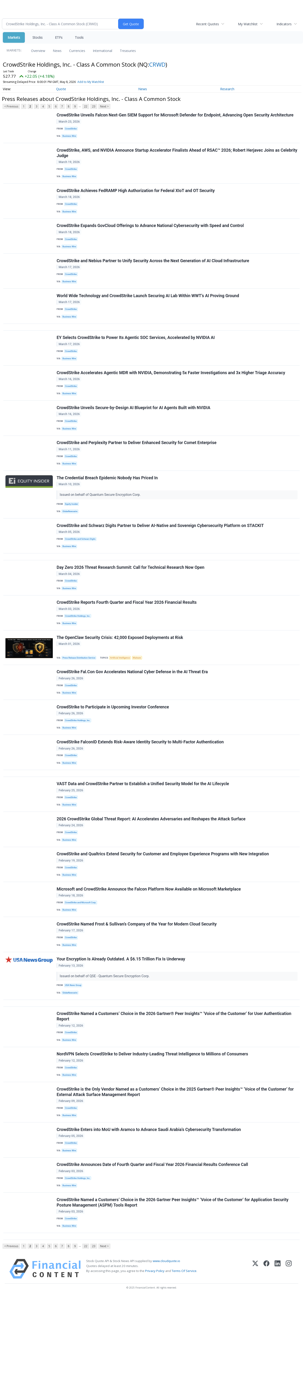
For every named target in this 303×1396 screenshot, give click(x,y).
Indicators (284, 24)
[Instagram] (289, 1368)
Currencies (77, 50)
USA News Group (74, 1060)
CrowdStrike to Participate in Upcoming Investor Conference (113, 758)
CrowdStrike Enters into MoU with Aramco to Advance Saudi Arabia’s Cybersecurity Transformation (149, 1218)
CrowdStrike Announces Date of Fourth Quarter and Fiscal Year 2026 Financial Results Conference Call (153, 1256)
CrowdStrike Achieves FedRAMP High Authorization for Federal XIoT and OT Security (136, 197)
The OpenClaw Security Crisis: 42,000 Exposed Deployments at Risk (120, 684)
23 (93, 106)
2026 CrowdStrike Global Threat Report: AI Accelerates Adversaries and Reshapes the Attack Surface (151, 881)
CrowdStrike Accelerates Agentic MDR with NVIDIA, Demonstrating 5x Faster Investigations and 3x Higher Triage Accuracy (171, 396)
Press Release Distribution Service (80, 704)
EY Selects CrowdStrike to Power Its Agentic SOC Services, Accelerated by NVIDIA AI (136, 358)
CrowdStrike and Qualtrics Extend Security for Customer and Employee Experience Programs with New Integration (163, 919)
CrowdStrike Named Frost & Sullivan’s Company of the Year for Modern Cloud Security (137, 995)
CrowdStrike (72, 129)
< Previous (11, 106)
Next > (104, 106)
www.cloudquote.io (166, 1360)
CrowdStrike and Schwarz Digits (82, 575)
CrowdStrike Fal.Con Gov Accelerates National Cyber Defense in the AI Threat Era (132, 720)
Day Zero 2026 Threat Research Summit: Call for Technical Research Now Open (131, 608)
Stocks (37, 37)
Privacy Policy (155, 1370)
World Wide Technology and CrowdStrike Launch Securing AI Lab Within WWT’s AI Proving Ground (148, 311)
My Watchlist (248, 24)
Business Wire (70, 137)
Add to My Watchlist (90, 82)
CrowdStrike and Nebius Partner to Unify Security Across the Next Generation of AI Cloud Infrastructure (153, 273)
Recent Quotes (207, 24)
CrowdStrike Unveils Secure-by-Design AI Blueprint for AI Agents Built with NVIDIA (134, 434)
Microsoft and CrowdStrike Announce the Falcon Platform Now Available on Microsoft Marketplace (149, 957)
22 (85, 106)
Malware (142, 704)
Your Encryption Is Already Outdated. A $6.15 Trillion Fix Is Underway (121, 1034)
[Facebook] (266, 1368)
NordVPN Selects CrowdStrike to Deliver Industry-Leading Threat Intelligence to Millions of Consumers (153, 1137)
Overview (38, 50)
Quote (61, 89)
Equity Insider (73, 537)
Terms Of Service (184, 1370)
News (57, 50)
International (102, 50)
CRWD (157, 64)
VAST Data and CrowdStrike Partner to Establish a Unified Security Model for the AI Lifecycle (143, 843)
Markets (14, 37)
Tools (79, 37)
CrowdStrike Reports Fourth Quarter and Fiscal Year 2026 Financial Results (127, 646)
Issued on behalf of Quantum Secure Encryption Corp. (101, 528)
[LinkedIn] (277, 1368)
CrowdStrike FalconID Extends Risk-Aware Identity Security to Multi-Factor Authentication (140, 796)
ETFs (58, 37)
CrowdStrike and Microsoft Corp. (82, 971)
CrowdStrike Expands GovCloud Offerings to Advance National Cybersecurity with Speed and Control (151, 235)
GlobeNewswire (71, 545)
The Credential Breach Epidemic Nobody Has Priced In (107, 510)
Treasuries (128, 50)
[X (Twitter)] (255, 1368)
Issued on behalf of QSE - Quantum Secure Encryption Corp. (105, 1051)
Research (227, 89)
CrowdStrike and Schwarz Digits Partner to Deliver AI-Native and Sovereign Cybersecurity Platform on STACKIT (160, 561)
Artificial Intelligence (124, 704)
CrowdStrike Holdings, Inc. (79, 660)
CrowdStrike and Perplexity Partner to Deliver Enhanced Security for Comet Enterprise (137, 472)
